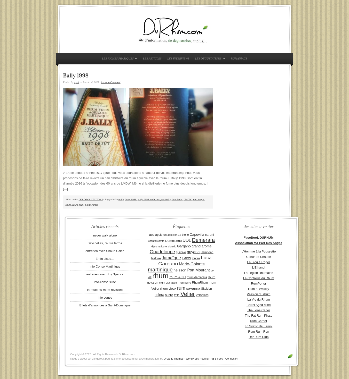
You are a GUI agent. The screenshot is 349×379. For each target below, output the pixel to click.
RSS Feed (217, 358)
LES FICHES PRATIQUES (118, 59)
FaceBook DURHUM (259, 237)
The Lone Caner (258, 310)
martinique (198, 199)
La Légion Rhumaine (258, 273)
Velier (187, 294)
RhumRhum (200, 282)
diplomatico (158, 246)
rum (181, 288)
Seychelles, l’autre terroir (104, 243)
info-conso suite (105, 282)
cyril (76, 82)
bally (120, 199)
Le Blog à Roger (258, 262)
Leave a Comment (110, 82)
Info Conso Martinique (104, 266)
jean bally (177, 199)
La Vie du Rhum (258, 299)
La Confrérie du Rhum (258, 278)
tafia (177, 295)
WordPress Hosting (197, 358)
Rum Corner (258, 321)
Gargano (184, 246)
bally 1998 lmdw (146, 199)
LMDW (187, 199)
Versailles (202, 295)
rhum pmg (184, 282)
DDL (186, 240)
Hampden (206, 252)
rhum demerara (197, 277)
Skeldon (206, 288)
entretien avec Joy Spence (104, 274)
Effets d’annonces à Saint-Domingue (105, 305)
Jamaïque (171, 257)
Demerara (203, 240)
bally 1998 (130, 199)
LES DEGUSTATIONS (209, 59)
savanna (193, 288)
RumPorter (258, 283)
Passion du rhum (258, 294)
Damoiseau (173, 241)
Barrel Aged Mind (258, 305)
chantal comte (156, 240)
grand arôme (202, 246)
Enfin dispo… (104, 259)
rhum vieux (168, 288)
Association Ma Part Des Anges (258, 243)
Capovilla (197, 234)
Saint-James (91, 204)
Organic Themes (173, 358)
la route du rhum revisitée (105, 290)
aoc (151, 234)
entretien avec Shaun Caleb (105, 251)
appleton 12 (174, 234)
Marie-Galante (192, 264)
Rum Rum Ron (258, 331)
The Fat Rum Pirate (258, 315)
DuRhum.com (174, 29)
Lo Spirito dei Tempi (258, 326)
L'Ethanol (258, 267)
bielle (185, 234)
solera (159, 295)
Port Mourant (198, 270)
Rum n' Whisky (258, 289)
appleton (161, 234)
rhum (68, 204)
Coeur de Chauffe (258, 257)
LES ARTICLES (152, 58)
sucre (169, 295)
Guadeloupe (162, 251)
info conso (105, 297)
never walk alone (105, 235)
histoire (156, 258)
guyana (193, 252)
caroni (209, 234)
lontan (196, 258)
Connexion (231, 358)
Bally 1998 (75, 75)
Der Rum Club (259, 337)
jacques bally (164, 199)
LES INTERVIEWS (178, 58)
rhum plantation (168, 282)
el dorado (170, 246)
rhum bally (78, 204)
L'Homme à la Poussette (258, 251)
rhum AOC (177, 277)
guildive (181, 252)
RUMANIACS (239, 58)
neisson (180, 270)
